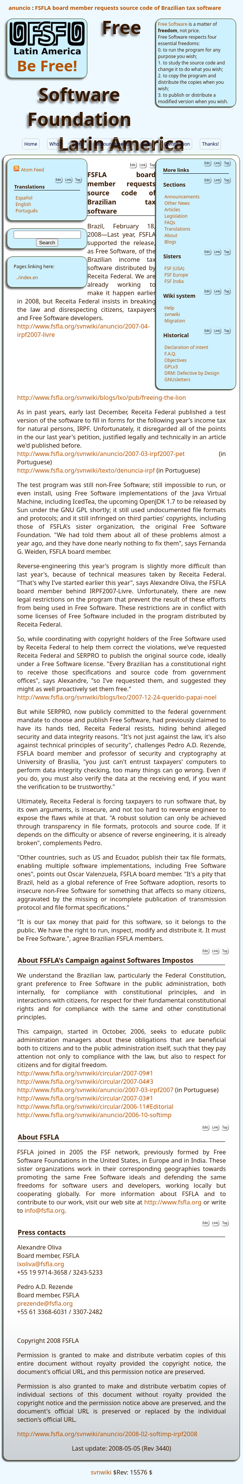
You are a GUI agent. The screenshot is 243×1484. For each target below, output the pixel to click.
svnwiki (172, 314)
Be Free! (47, 65)
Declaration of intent (186, 347)
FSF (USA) (174, 268)
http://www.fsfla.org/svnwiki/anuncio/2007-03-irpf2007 (95, 1090)
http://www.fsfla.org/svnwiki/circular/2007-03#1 (85, 1098)
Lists (146, 144)
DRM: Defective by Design (191, 373)
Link (68, 180)
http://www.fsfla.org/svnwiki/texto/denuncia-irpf (86, 470)
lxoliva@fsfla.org (40, 1264)
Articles (172, 209)
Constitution (177, 144)
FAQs (169, 222)
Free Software (173, 24)
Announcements (112, 144)
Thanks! (210, 144)
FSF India (174, 281)
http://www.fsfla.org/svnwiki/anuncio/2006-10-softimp (94, 1115)
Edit (58, 180)
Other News (177, 203)
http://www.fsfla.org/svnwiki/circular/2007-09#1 (85, 1073)
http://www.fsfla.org (173, 1202)
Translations (177, 229)
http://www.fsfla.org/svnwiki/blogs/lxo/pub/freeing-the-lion (101, 397)
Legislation (176, 216)
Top (77, 180)
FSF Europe (176, 275)
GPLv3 (171, 366)
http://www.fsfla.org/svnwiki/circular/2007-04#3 (85, 1081)
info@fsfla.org (45, 1210)
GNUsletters (177, 379)
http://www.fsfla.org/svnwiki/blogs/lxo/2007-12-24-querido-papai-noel (116, 697)
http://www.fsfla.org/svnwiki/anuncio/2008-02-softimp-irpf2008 (107, 1434)
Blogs (170, 242)
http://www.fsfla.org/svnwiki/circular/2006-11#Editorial (95, 1106)
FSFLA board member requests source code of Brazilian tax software (128, 7)
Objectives (175, 360)
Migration (174, 321)
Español (24, 198)
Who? (55, 144)
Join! (77, 144)
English (23, 204)
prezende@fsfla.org (45, 1303)
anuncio (20, 7)
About (170, 235)
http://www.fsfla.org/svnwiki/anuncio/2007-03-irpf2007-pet (101, 454)
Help (169, 308)
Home (30, 144)
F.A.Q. (170, 354)
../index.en (27, 277)
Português (27, 211)
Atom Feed (32, 170)
